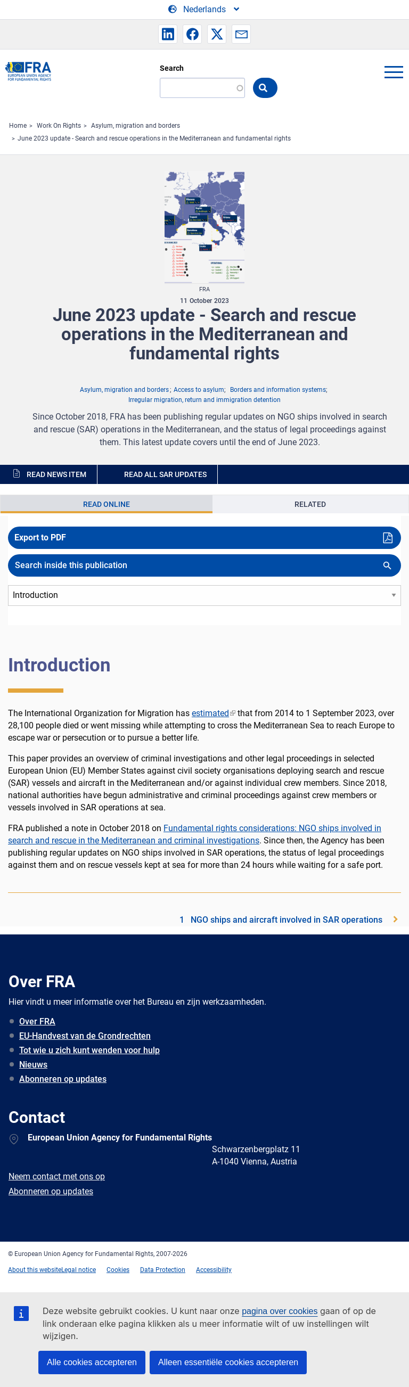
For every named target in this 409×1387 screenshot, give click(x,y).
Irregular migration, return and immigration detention (204, 400)
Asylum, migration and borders (135, 125)
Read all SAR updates (165, 474)
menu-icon (393, 72)
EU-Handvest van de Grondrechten (85, 1036)
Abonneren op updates (63, 1079)
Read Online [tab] (106, 504)
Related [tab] (310, 504)
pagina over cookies (279, 1311)
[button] (167, 34)
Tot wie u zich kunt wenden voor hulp (89, 1050)
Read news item (56, 474)
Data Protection (162, 1270)
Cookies (118, 1270)
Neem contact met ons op (57, 1176)
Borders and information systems (278, 389)
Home (18, 125)
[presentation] (106, 504)
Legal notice (78, 1270)
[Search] (202, 88)
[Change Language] (204, 9)
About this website (34, 1270)
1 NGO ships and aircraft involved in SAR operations (280, 920)
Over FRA (37, 1021)
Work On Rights (59, 125)
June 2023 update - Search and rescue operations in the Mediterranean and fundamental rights (154, 138)
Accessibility (214, 1270)
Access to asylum (199, 389)
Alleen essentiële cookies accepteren (228, 1362)
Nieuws (33, 1065)
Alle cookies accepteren (92, 1362)
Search (172, 68)
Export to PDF (40, 537)
